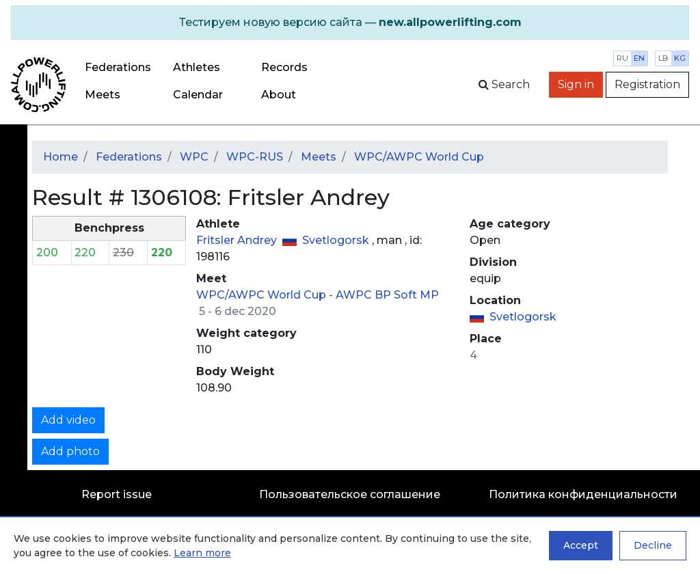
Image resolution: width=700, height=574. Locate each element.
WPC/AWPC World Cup (419, 156)
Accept (580, 545)
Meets (102, 94)
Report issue (116, 494)
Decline (653, 545)
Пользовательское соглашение (349, 494)
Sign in (576, 84)
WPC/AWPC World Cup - (266, 294)
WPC (194, 156)
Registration (647, 84)
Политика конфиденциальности (583, 494)
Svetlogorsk (337, 240)
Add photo (70, 451)
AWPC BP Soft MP (387, 294)
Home (60, 156)
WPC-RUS (254, 156)
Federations (118, 67)
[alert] (350, 22)
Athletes (196, 67)
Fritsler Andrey (238, 240)
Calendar (198, 94)
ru (622, 58)
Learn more (202, 553)
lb (663, 58)
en (639, 58)
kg (680, 58)
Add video (68, 419)
